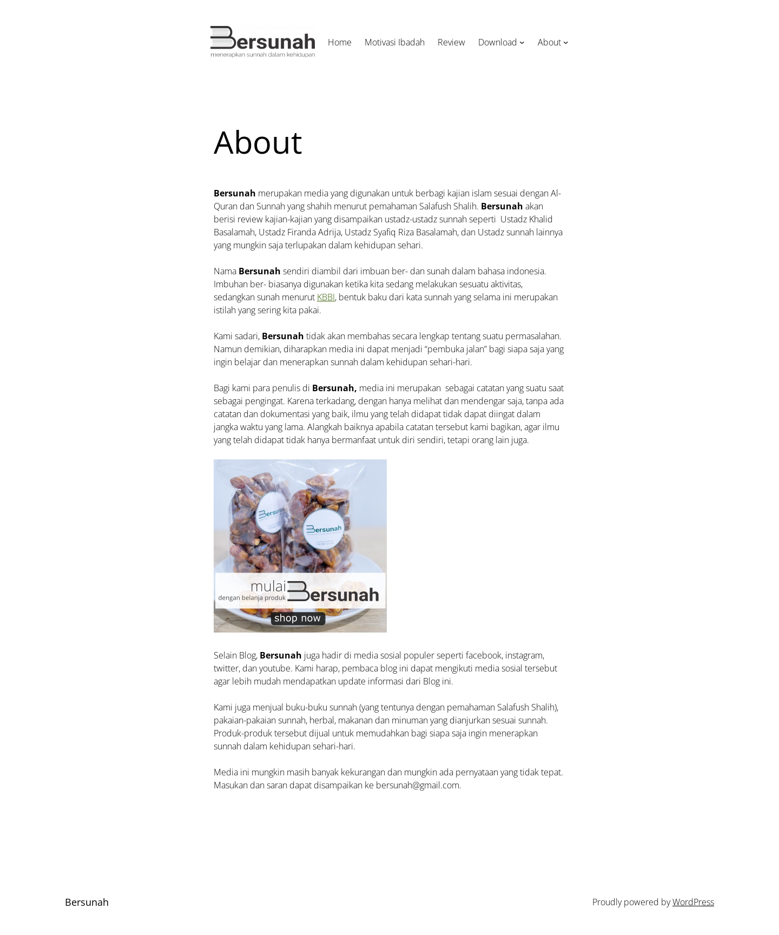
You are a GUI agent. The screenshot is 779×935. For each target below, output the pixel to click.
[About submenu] (566, 42)
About (549, 42)
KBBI (326, 297)
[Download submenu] (522, 42)
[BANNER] (300, 629)
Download (497, 42)
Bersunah (87, 902)
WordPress (693, 902)
